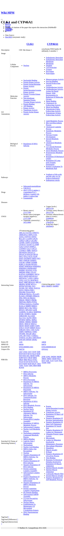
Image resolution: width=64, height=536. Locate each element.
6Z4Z (25, 364)
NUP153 (37, 288)
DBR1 (29, 250)
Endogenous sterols (53, 180)
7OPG (30, 365)
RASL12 (22, 306)
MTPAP (22, 286)
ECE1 (31, 256)
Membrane (50, 63)
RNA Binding (28, 407)
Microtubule (50, 438)
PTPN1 (34, 302)
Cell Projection (51, 67)
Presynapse (50, 71)
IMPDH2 (22, 272)
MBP (26, 282)
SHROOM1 (23, 316)
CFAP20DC (34, 243)
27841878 (49, 222)
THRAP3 (22, 330)
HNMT (21, 266)
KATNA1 (22, 274)
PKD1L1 (29, 294)
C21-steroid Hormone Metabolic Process (53, 148)
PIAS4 (28, 292)
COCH (26, 246)
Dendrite (49, 65)
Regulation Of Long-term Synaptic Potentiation (53, 162)
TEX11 (38, 328)
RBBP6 (28, 306)
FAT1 (38, 258)
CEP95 (27, 243)
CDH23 (21, 241)
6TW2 (35, 360)
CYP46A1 (52, 43)
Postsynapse (50, 73)
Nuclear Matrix (28, 502)
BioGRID (8, 37)
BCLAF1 (22, 239)
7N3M (44, 363)
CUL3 (28, 248)
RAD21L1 (29, 304)
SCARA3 (29, 312)
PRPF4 (28, 302)
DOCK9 (30, 254)
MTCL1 (33, 284)
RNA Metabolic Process (31, 405)
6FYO (29, 354)
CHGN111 (27, 188)
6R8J (25, 360)
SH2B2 (34, 314)
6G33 (34, 354)
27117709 (26, 212)
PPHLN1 (36, 296)
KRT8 (26, 276)
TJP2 (33, 330)
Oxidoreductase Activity (54, 87)
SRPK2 (34, 320)
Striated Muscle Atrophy (54, 476)
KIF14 (37, 274)
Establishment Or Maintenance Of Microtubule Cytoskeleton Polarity (31, 507)
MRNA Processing (30, 372)
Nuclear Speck (28, 409)
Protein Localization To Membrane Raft (54, 167)
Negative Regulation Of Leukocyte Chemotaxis (54, 431)
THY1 (28, 330)
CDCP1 (35, 239)
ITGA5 (33, 272)
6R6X (21, 360)
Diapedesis (50, 448)
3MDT (44, 359)
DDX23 (34, 250)
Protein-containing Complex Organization (31, 489)
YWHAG (22, 338)
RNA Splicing (28, 374)
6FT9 (25, 354)
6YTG (35, 362)
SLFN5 (29, 318)
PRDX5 (32, 298)
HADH (28, 264)
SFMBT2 (27, 314)
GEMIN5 (33, 260)
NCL (33, 286)
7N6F (48, 363)
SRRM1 (22, 322)
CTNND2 (22, 248)
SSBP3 (32, 326)
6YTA (21, 362)
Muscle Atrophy (51, 450)
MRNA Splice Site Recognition (30, 450)
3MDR (58, 357)
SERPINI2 (37, 312)
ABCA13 (22, 233)
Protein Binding (29, 104)
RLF (31, 308)
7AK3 (38, 364)
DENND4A (23, 252)
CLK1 (30, 43)
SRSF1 (21, 324)
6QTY (25, 358)
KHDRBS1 (30, 274)
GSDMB (34, 262)
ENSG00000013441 (26, 347)
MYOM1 (28, 286)
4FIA (59, 359)
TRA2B (28, 334)
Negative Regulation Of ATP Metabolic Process (54, 479)
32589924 (49, 218)
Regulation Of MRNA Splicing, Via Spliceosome (31, 384)
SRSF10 (27, 324)
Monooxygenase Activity (55, 79)
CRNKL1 (32, 246)
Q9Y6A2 (45, 349)
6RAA (30, 360)
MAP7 (21, 282)
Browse (8, 25)
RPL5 (35, 308)
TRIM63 (55, 286)
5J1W (34, 352)
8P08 (39, 365)
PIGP (33, 292)
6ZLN (34, 364)
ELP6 (35, 256)
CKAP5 (29, 245)
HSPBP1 (22, 270)
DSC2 (21, 256)
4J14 (43, 361)
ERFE (34, 258)
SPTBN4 (22, 320)
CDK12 (27, 241)
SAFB (35, 310)
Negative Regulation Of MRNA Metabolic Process (31, 484)
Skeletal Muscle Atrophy (54, 468)
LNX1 (21, 280)
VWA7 (28, 336)
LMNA (35, 278)
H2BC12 (22, 264)
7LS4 (56, 361)
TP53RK (22, 334)
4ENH (54, 359)
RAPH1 (36, 304)
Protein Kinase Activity (31, 82)
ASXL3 (21, 237)
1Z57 (21, 352)
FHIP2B (26, 260)
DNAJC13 (31, 252)
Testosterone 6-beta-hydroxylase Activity (53, 110)
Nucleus (26, 65)
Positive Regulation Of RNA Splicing (31, 462)
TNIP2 (34, 332)
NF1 (26, 288)
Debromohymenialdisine (32, 186)
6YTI (21, 364)
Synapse (49, 69)
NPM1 (31, 288)
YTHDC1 (34, 336)
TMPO (21, 332)
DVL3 (26, 256)
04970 (44, 344)
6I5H (38, 354)
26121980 (26, 222)
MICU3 (38, 282)
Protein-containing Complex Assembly (30, 470)
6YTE (31, 362)
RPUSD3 (29, 310)
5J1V (30, 352)
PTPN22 (22, 304)
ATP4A (33, 237)
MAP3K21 (34, 280)
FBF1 (21, 260)
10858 (44, 342)
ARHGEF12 (23, 235)
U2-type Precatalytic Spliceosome (30, 499)
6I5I (20, 356)
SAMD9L (22, 312)
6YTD (26, 362)
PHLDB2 (22, 292)
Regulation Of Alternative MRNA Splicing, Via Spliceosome (30, 414)
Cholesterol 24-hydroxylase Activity (53, 104)
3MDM (53, 357)
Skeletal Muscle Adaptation (51, 471)
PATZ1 (21, 290)
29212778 (49, 212)
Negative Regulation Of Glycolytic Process (54, 455)
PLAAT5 (36, 294)
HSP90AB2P (32, 268)
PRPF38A (22, 302)
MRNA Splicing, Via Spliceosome (30, 392)
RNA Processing (29, 380)
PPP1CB (26, 298)
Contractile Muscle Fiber (55, 474)
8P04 (35, 365)
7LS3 (52, 361)
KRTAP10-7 (23, 278)
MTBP (28, 284)
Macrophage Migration (54, 446)
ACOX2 (29, 233)
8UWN (21, 367)
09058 (21, 344)
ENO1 (21, 258)
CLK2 (21, 246)
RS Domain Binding (30, 492)
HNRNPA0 (28, 266)
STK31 (21, 328)
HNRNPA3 (23, 268)
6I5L (28, 356)
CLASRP (35, 245)
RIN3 (44, 286)
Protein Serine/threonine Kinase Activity (32, 85)
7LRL (47, 361)
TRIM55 (49, 286)
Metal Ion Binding (52, 107)
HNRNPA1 (37, 266)
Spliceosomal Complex (31, 427)
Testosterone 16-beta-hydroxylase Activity (53, 114)
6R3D (30, 358)
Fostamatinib (28, 198)
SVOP (26, 328)
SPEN (34, 318)
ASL (35, 235)
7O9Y (21, 365)
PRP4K (34, 300)
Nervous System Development (52, 136)
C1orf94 (29, 239)
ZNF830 (28, 340)
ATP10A (28, 237)
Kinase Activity (28, 108)
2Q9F (44, 357)
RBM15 (34, 306)
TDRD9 (32, 328)
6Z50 (29, 364)
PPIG (21, 298)
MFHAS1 (31, 282)
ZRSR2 (34, 340)
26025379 (49, 208)
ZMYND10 (37, 338)
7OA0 (26, 365)
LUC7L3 (27, 280)
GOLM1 (22, 262)
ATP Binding (27, 106)
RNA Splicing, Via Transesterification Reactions (30, 397)
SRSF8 (26, 326)
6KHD (32, 356)
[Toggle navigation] (2, 19)
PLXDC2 (22, 296)
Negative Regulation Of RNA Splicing (31, 466)
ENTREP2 (27, 258)
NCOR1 (22, 288)
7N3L (60, 361)
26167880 (8, 29)
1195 (20, 342)
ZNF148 (22, 340)
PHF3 (32, 290)
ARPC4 (31, 235)
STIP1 (37, 326)
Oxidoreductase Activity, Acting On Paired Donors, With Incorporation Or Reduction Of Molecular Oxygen (54, 94)
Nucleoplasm (28, 445)
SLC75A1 (22, 318)
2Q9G (48, 357)
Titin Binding (50, 458)
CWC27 (34, 248)
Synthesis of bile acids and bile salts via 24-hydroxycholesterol (54, 176)
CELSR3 (34, 241)
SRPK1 (28, 320)
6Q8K (37, 356)
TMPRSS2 (28, 332)
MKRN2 (22, 284)
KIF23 (21, 276)
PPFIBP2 (29, 296)
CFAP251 (22, 245)
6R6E (35, 358)
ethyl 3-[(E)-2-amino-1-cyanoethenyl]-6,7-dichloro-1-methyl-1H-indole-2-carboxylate (31, 193)
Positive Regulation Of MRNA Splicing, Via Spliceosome (31, 479)
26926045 (49, 226)
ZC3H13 (29, 338)
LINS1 (30, 278)
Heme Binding (51, 101)
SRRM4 (34, 322)
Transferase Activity (30, 110)
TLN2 (37, 330)
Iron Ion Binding (52, 81)
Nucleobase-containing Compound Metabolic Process (31, 435)
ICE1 (35, 270)
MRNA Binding (29, 439)
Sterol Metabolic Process (55, 151)
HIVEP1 (34, 264)
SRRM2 (28, 322)
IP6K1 (28, 272)
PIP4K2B (22, 294)
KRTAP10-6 (33, 276)
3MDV (49, 359)
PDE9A (27, 290)
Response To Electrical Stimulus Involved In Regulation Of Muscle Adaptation (54, 463)
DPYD (35, 254)
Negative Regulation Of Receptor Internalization (54, 419)
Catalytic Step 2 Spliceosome (29, 442)
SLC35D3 (31, 316)
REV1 (27, 308)
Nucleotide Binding (30, 80)
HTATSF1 (29, 270)
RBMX (21, 308)
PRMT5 (28, 300)
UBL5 (34, 334)
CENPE (22, 243)
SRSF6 (21, 326)
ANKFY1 (35, 233)
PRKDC (22, 300)
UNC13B (22, 336)
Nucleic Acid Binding (31, 447)
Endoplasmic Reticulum (54, 58)
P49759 (21, 349)
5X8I (38, 352)
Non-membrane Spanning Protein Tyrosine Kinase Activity (32, 100)
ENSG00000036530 (49, 347)
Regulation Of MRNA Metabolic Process (31, 424)
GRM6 (27, 262)
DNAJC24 (22, 254)
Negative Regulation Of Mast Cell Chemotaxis (54, 423)
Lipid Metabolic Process (54, 121)
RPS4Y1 (22, 310)
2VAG (25, 352)
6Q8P (21, 358)
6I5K (24, 356)
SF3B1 (21, 314)
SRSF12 (34, 324)
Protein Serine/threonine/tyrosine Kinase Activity (32, 90)
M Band (49, 452)
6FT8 (21, 354)
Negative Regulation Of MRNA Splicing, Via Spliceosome (31, 457)
